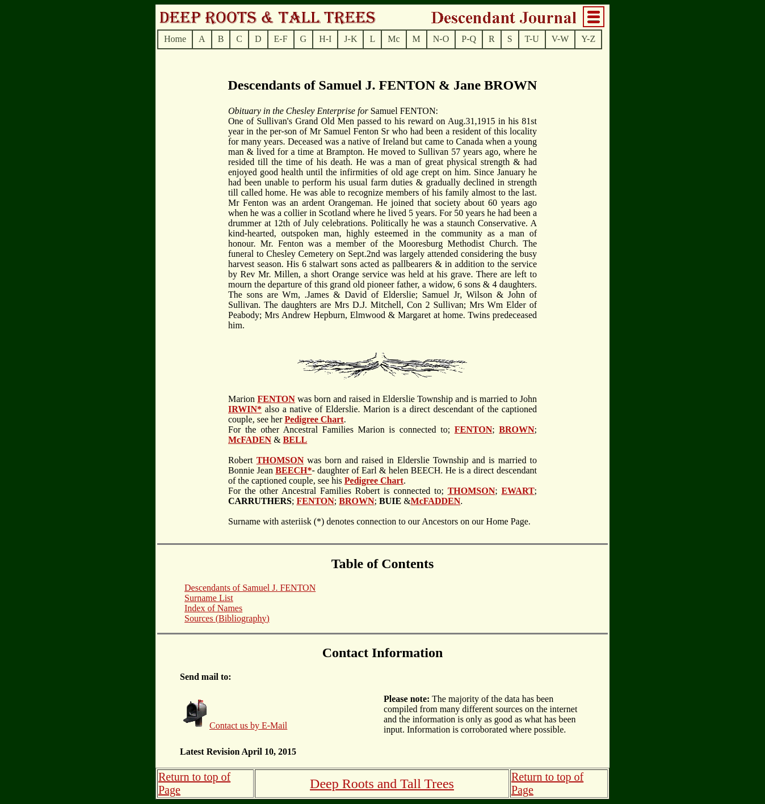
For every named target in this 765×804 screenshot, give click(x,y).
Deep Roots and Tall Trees (382, 783)
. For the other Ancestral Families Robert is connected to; (338, 486)
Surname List (208, 598)
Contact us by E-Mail (248, 725)
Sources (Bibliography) (227, 618)
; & (393, 501)
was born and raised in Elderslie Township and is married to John (416, 399)
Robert (242, 460)
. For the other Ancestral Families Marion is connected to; (341, 424)
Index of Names (213, 608)
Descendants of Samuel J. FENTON (250, 588)
